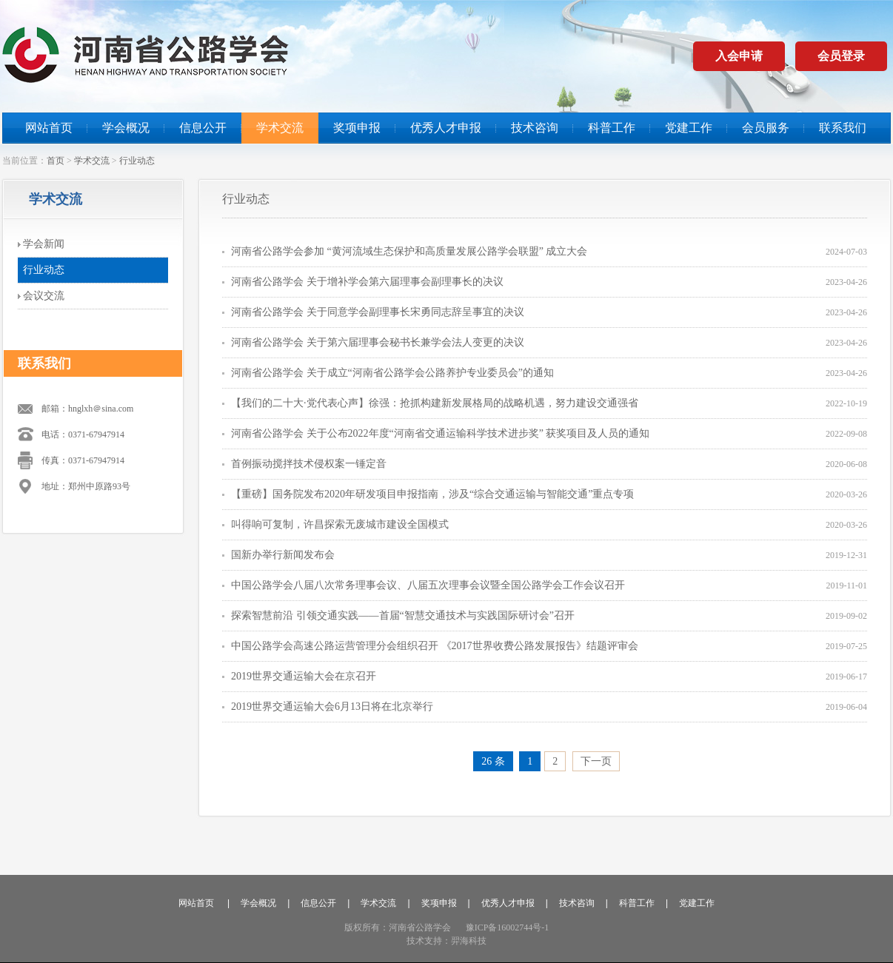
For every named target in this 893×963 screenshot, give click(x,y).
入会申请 (739, 56)
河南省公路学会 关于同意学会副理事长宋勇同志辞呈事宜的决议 (377, 312)
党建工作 (688, 127)
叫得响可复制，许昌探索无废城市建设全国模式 (340, 524)
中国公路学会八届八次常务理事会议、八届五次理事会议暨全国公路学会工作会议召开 (428, 585)
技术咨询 (534, 127)
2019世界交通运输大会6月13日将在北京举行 (332, 706)
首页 (55, 160)
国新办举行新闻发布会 (283, 554)
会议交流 (43, 295)
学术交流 (280, 127)
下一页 (596, 761)
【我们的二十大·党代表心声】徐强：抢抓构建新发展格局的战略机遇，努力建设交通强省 (434, 403)
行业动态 (137, 160)
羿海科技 (468, 941)
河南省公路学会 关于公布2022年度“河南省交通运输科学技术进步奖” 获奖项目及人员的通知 (440, 433)
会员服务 (765, 127)
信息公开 (203, 127)
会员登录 (841, 56)
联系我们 (842, 127)
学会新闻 (43, 243)
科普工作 (611, 127)
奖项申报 (357, 127)
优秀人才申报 (445, 127)
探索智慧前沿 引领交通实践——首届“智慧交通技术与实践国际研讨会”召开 (403, 615)
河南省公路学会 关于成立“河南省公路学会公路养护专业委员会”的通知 (392, 372)
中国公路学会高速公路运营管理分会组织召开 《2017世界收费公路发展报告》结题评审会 (434, 645)
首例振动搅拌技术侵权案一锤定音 (309, 463)
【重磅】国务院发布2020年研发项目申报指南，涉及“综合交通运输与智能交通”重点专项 (432, 494)
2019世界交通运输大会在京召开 (303, 676)
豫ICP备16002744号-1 (507, 927)
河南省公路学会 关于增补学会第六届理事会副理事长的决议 (367, 281)
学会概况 (126, 127)
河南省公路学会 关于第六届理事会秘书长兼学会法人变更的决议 (377, 342)
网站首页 (49, 127)
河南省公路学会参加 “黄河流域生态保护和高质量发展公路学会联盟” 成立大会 (409, 251)
